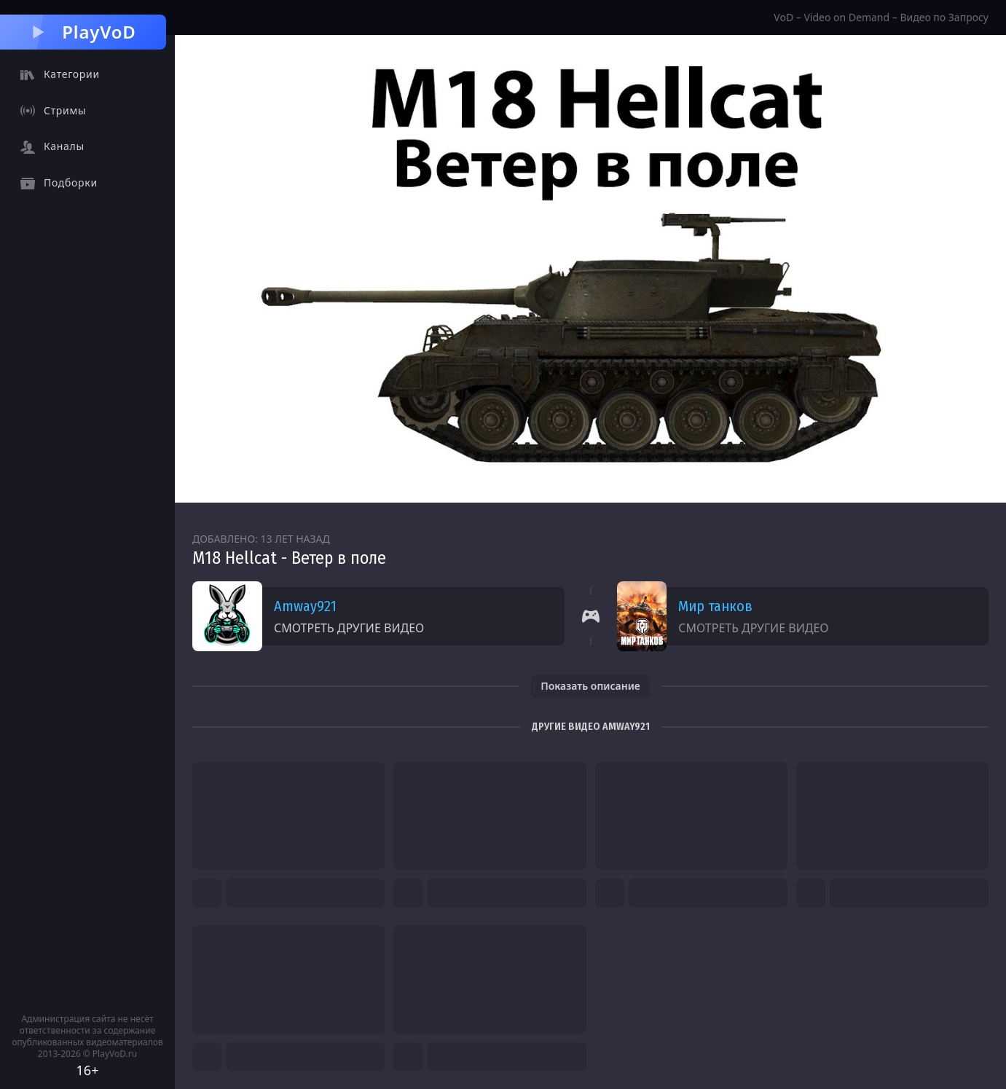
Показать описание (590, 686)
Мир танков (715, 606)
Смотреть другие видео (349, 628)
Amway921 (305, 606)
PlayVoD (82, 32)
